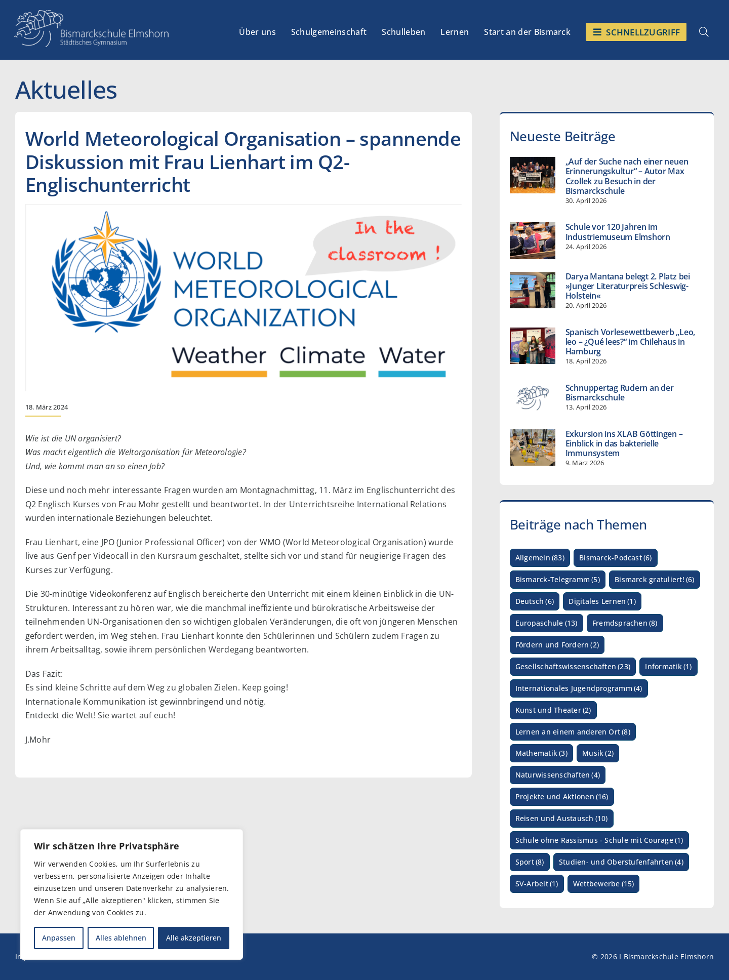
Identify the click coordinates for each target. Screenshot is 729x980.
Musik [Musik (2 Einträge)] (598, 753)
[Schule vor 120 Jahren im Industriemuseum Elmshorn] (532, 240)
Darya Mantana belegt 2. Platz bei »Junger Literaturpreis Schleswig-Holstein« (627, 286)
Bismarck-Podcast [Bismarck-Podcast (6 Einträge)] (615, 558)
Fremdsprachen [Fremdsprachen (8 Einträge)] (625, 623)
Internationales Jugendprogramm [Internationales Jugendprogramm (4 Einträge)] (578, 689)
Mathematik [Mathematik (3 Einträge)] (541, 753)
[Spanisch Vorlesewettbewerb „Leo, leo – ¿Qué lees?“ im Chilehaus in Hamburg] (532, 346)
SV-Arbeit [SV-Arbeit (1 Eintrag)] (536, 884)
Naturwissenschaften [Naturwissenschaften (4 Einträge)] (557, 775)
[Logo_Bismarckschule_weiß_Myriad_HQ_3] (91, 14)
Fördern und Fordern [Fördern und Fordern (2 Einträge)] (557, 645)
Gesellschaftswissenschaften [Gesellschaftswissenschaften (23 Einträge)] (572, 667)
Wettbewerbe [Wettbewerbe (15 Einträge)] (603, 884)
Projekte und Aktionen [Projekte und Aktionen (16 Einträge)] (562, 797)
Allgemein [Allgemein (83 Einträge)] (539, 558)
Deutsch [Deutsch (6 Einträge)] (534, 601)
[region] (131, 894)
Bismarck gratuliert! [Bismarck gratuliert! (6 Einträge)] (655, 580)
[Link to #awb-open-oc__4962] (704, 31)
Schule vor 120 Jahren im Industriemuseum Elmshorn (617, 231)
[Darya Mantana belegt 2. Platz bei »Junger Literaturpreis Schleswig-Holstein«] (532, 290)
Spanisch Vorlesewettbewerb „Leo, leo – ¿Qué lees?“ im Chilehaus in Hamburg (630, 341)
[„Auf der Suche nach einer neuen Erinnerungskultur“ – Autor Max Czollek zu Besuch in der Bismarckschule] (532, 175)
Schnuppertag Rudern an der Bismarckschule (619, 392)
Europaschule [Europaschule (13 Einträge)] (546, 623)
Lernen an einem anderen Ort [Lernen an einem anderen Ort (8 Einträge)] (572, 732)
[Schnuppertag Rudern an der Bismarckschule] (532, 398)
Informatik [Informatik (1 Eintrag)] (668, 667)
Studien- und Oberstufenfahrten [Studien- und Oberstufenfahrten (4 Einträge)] (621, 862)
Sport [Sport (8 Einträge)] (529, 862)
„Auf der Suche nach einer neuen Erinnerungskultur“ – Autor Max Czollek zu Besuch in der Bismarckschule (626, 176)
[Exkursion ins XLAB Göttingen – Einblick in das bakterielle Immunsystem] (532, 447)
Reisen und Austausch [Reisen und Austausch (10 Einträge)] (561, 819)
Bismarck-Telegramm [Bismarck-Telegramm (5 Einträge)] (557, 580)
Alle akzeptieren (193, 938)
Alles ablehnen (121, 938)
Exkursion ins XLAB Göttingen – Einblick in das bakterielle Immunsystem (624, 443)
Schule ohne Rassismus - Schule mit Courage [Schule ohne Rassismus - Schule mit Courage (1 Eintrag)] (599, 840)
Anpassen (58, 938)
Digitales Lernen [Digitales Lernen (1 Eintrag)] (602, 601)
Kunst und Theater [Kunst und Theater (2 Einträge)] (553, 710)
